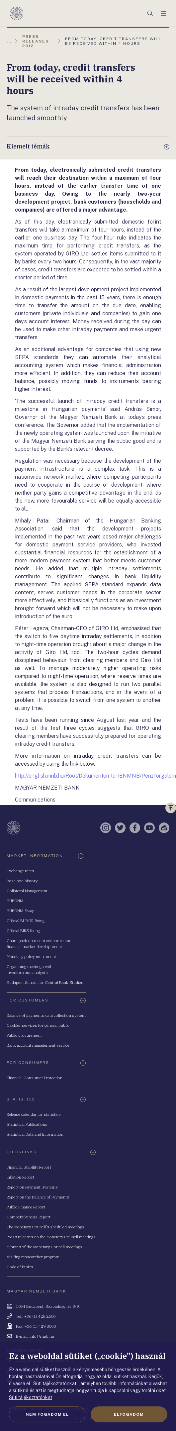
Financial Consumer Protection (34, 1077)
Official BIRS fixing (23, 930)
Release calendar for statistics (34, 1114)
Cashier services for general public (38, 1025)
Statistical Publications (27, 1124)
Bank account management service (38, 1045)
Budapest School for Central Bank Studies (45, 982)
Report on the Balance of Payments (38, 1196)
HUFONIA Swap (21, 910)
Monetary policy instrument (31, 956)
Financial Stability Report (29, 1167)
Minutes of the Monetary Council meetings (44, 1246)
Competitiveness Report (28, 1216)
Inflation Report (20, 1177)
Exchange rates (20, 870)
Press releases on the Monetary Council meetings (51, 1236)
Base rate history (22, 880)
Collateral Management (27, 890)
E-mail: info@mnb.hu (35, 1336)
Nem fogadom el (47, 1414)
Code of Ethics (20, 1266)
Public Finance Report (26, 1206)
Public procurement (24, 1035)
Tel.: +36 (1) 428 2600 (35, 1316)
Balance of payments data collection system (46, 1015)
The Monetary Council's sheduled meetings (45, 1226)
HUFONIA (15, 900)
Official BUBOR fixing (25, 920)
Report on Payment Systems (32, 1187)
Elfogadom (129, 1414)
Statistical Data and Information (35, 1134)
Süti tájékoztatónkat (30, 1397)
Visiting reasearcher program (33, 1256)
